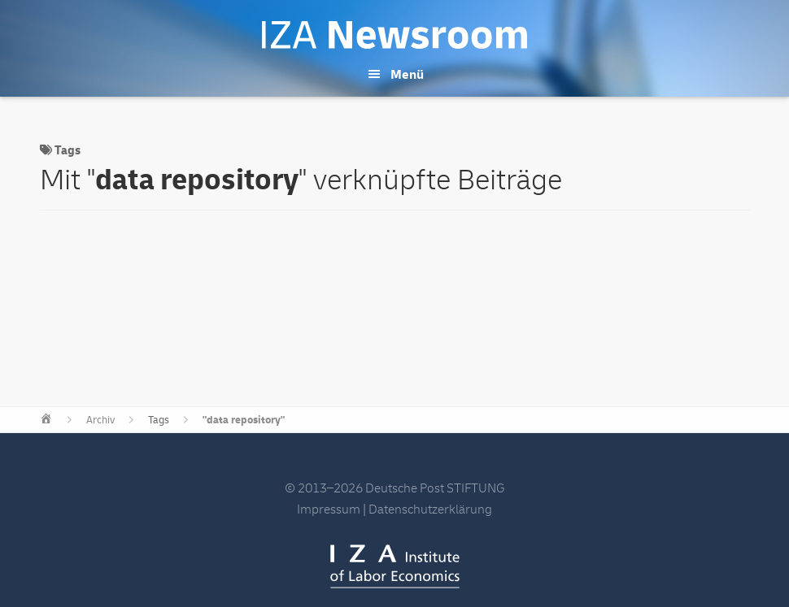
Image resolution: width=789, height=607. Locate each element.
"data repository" (244, 420)
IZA (395, 566)
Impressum (328, 509)
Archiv (100, 420)
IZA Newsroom (394, 35)
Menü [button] (407, 75)
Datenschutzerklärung (430, 509)
